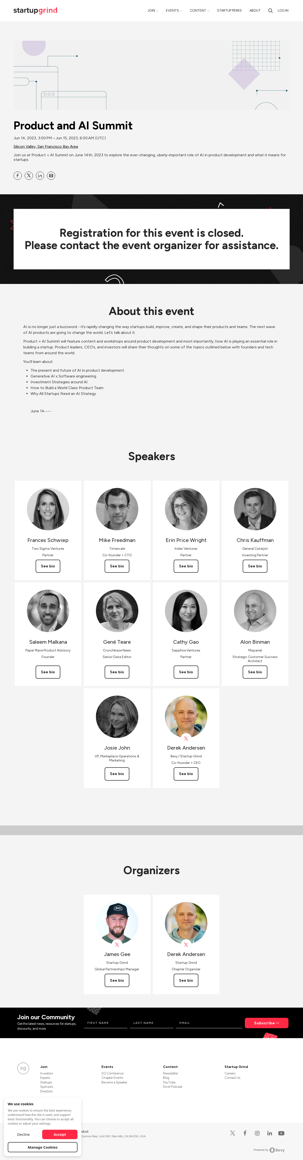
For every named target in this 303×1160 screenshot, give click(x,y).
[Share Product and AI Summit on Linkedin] (40, 176)
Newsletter (170, 1073)
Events (172, 10)
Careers (230, 1073)
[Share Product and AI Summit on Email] (51, 176)
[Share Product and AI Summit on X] (29, 176)
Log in (283, 10)
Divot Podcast (172, 1087)
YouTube (169, 1082)
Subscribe (264, 1023)
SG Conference (112, 1073)
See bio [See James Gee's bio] (117, 980)
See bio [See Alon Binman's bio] (255, 672)
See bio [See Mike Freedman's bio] (117, 566)
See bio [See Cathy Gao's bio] (186, 672)
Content (198, 10)
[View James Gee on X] (117, 944)
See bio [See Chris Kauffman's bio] (255, 566)
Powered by (269, 1150)
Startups (46, 1082)
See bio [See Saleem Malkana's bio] (48, 672)
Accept (60, 1134)
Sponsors (46, 1087)
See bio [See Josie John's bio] (117, 773)
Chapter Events (112, 1078)
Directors (46, 1091)
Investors (46, 1073)
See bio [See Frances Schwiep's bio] (48, 566)
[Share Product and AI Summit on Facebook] (18, 176)
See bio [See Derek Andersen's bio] (186, 773)
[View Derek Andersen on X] (186, 738)
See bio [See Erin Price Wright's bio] (186, 566)
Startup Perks (229, 10)
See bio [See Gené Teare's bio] (117, 672)
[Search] (270, 10)
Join (151, 10)
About (255, 10)
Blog (166, 1078)
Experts (45, 1078)
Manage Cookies (43, 1147)
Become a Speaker (114, 1082)
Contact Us (232, 1078)
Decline (23, 1134)
